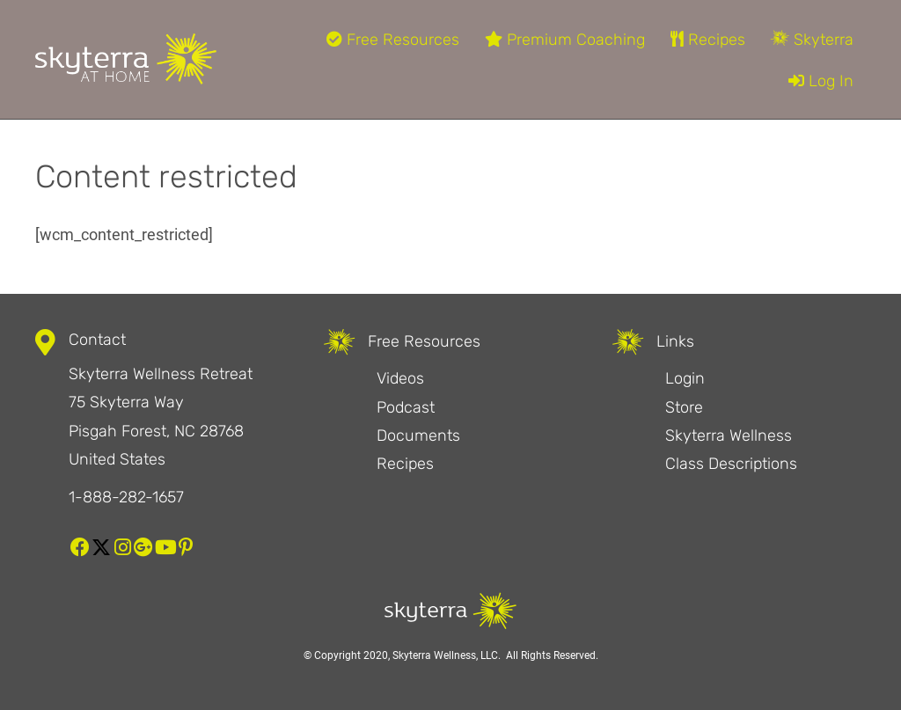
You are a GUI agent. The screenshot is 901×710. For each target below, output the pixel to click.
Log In (820, 81)
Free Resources (392, 39)
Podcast (406, 407)
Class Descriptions (731, 463)
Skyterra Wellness (728, 435)
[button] (80, 547)
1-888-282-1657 (126, 497)
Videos (400, 378)
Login (685, 378)
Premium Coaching (565, 39)
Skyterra (812, 39)
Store (684, 407)
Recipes (707, 39)
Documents (418, 435)
